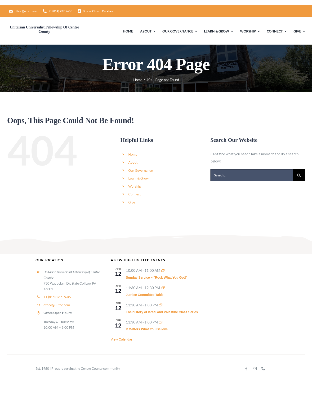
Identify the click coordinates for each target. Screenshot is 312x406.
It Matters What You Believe (147, 329)
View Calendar (121, 339)
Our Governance (140, 170)
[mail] (255, 368)
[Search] (299, 175)
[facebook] (246, 368)
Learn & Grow (138, 178)
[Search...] (251, 175)
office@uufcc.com (57, 305)
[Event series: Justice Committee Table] (163, 288)
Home (132, 154)
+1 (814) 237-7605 (57, 297)
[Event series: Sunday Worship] (163, 270)
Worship (134, 186)
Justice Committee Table (145, 295)
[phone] (263, 368)
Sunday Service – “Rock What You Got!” (156, 277)
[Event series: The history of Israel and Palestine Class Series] (160, 305)
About (133, 162)
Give (131, 202)
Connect (134, 194)
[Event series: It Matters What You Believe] (160, 322)
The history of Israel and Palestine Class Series (162, 312)
